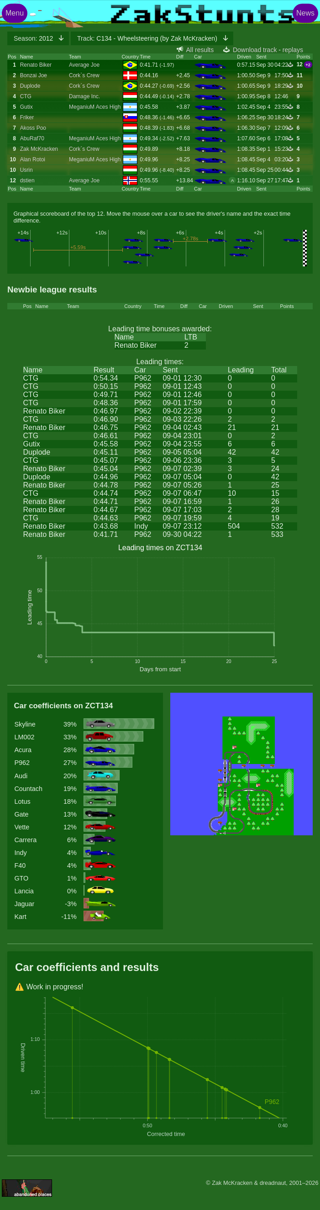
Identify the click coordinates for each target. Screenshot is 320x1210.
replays (293, 49)
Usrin (26, 170)
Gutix (26, 107)
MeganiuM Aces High (95, 107)
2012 (34, 38)
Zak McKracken (39, 149)
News (305, 13)
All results (200, 49)
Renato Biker (36, 65)
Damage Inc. (84, 96)
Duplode (30, 86)
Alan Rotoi (32, 159)
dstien (27, 180)
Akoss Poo (33, 128)
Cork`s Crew (84, 75)
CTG (25, 96)
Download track (255, 49)
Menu (14, 13)
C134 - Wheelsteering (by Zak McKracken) (148, 38)
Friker (27, 117)
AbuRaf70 (32, 138)
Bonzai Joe (33, 75)
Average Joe (84, 65)
